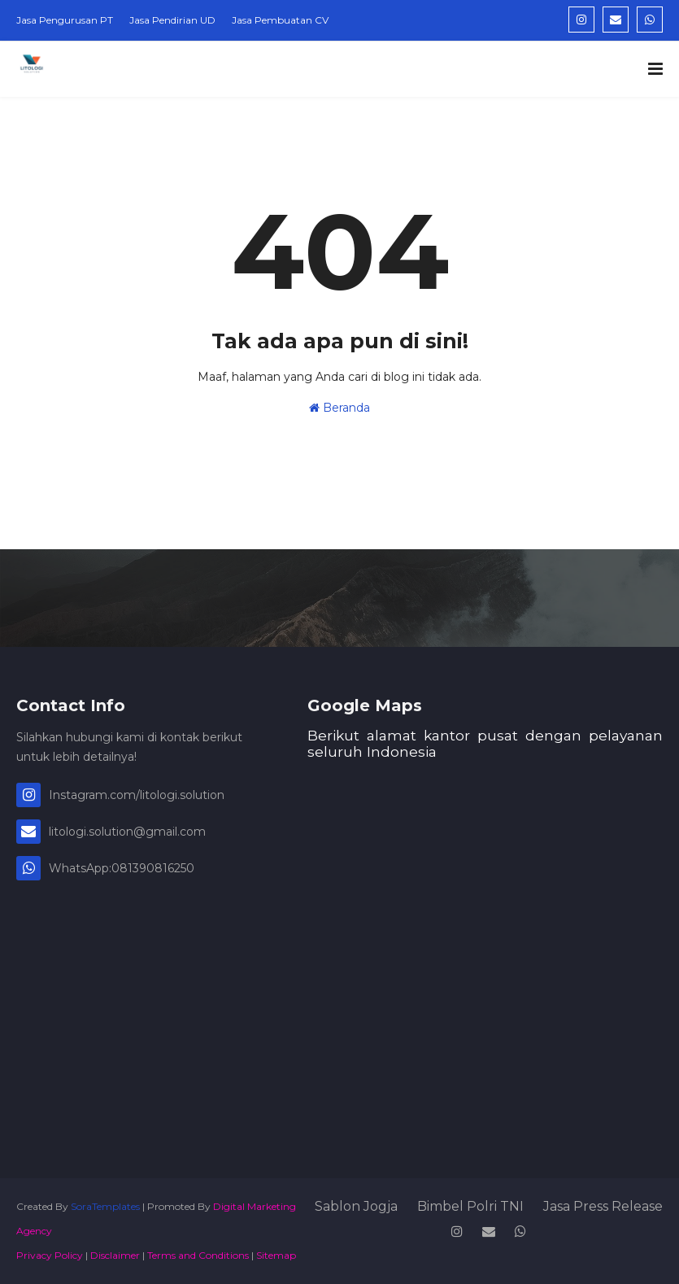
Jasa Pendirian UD (172, 20)
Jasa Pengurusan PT (64, 20)
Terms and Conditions (198, 1255)
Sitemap (276, 1255)
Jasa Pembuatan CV (280, 20)
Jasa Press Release (603, 1206)
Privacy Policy (49, 1255)
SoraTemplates (105, 1206)
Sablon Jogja (356, 1206)
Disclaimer (115, 1255)
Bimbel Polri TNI (470, 1206)
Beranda (339, 407)
